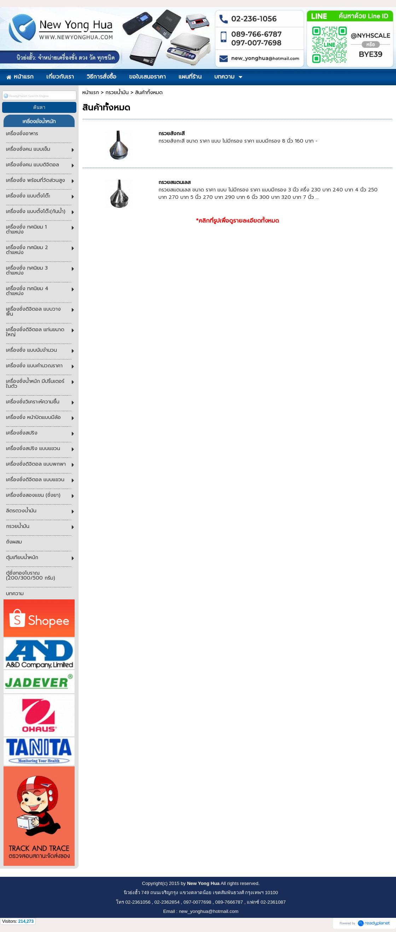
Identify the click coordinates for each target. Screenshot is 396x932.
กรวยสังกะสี (171, 133)
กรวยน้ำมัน (117, 92)
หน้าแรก (90, 92)
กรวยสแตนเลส (174, 182)
